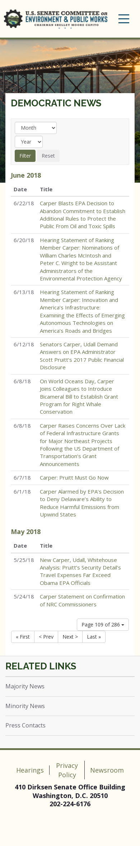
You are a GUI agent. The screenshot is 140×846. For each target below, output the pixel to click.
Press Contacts (25, 725)
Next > (70, 636)
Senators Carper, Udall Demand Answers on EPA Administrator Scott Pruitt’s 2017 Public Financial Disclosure (82, 356)
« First (23, 636)
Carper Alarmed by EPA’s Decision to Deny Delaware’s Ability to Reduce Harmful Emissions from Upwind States (82, 503)
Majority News (25, 686)
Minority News (25, 706)
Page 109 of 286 (102, 624)
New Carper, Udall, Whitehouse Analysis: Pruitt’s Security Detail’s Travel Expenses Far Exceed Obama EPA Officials (80, 571)
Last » (94, 636)
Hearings (30, 770)
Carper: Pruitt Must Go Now (74, 477)
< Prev (46, 636)
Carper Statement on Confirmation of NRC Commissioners (82, 600)
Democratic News (56, 103)
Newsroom (107, 770)
